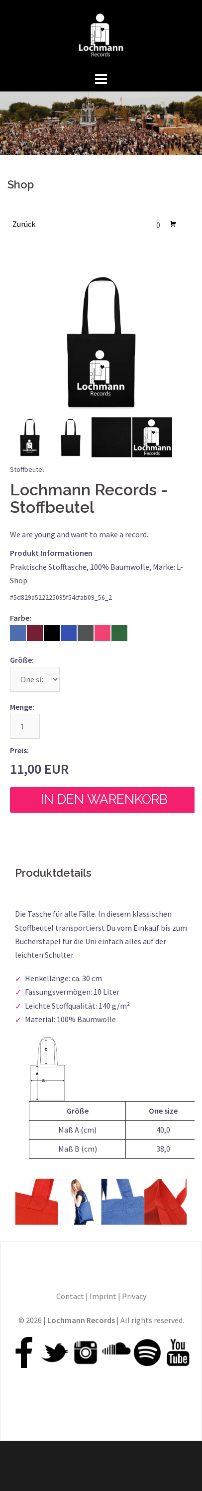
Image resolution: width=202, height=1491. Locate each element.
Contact (70, 1296)
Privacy (134, 1296)
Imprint (103, 1296)
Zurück (23, 224)
